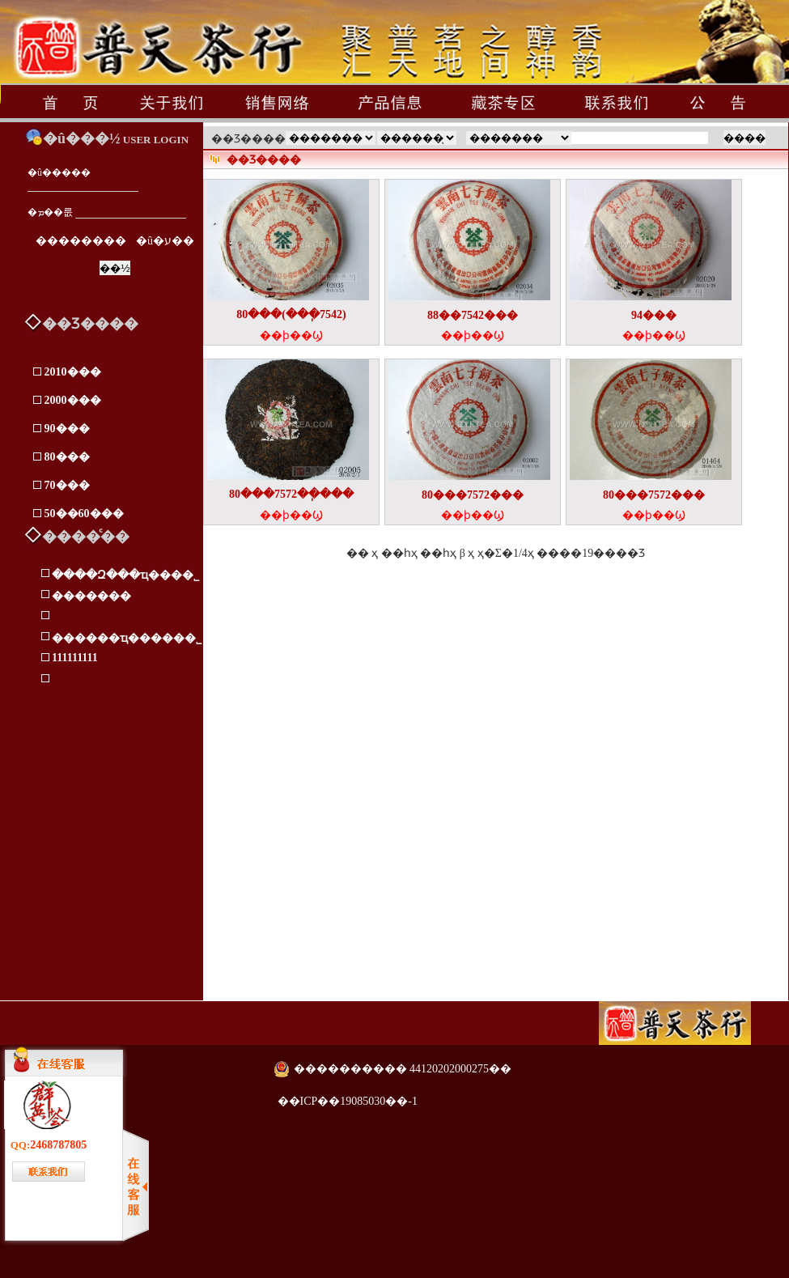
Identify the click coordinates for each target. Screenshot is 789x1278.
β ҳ (467, 553)
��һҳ (438, 553)
